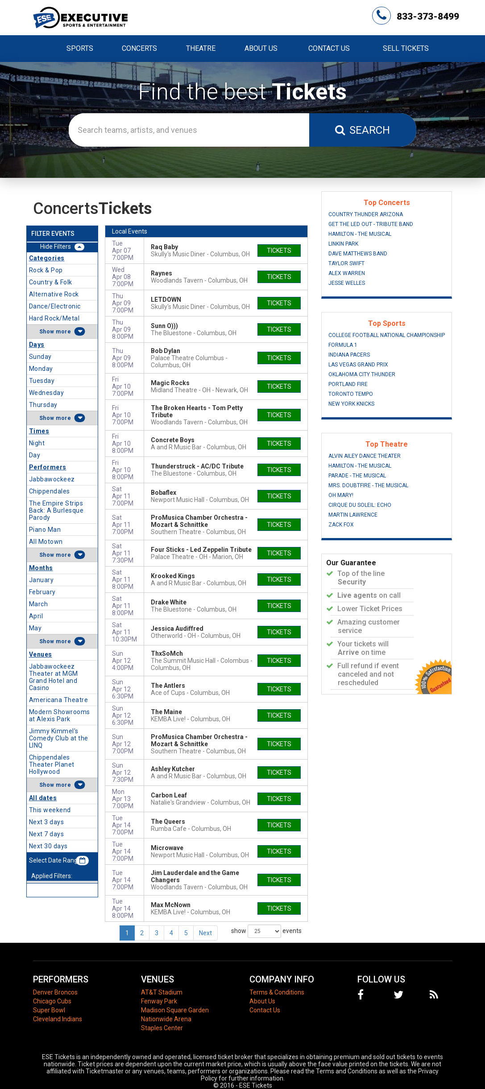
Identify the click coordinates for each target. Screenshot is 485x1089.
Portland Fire (348, 384)
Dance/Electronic (55, 306)
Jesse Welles (346, 283)
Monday (41, 368)
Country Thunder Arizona (365, 214)
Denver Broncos (55, 992)
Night (37, 443)
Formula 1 (342, 345)
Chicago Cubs (52, 1001)
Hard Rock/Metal (54, 318)
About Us (261, 48)
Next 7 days (46, 834)
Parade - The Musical (357, 476)
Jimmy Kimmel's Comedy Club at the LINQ (58, 738)
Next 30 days (48, 846)
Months (41, 567)
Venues (40, 654)
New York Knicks (351, 404)
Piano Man (45, 529)
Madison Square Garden (175, 1010)
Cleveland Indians (57, 1019)
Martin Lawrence (352, 515)
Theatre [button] (201, 48)
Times (39, 431)
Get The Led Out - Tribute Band (370, 224)
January (41, 580)
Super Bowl (49, 1010)
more (63, 332)
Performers (47, 467)
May (35, 628)
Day (35, 455)
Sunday (40, 356)
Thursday (43, 404)
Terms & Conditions (276, 992)
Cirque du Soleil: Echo (359, 505)
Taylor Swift (346, 263)
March (38, 604)
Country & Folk (50, 282)
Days (37, 344)
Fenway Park (159, 1001)
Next (205, 933)
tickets (279, 250)
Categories (47, 258)
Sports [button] (79, 48)
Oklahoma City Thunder (361, 374)
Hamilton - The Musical (359, 234)
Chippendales (49, 491)
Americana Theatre (58, 699)
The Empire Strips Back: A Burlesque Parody (56, 510)
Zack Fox (341, 525)
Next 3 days (46, 822)
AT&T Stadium (161, 992)
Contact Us (329, 48)
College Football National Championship (386, 335)
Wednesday (46, 392)
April (36, 616)
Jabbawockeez (52, 479)
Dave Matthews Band (357, 254)
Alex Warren (346, 273)
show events (266, 931)
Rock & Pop (46, 270)
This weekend (50, 810)
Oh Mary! (340, 495)
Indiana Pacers (349, 355)
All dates (43, 797)
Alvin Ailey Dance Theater (364, 456)
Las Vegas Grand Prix (358, 365)
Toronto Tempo (350, 394)
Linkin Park (343, 244)
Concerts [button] (139, 48)
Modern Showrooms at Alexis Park (59, 715)
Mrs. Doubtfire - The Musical (368, 485)
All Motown (46, 541)
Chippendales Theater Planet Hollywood (52, 764)
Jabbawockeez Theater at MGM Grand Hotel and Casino (53, 677)
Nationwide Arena (166, 1019)
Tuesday (42, 380)
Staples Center (162, 1027)
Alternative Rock (54, 294)
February (42, 592)
